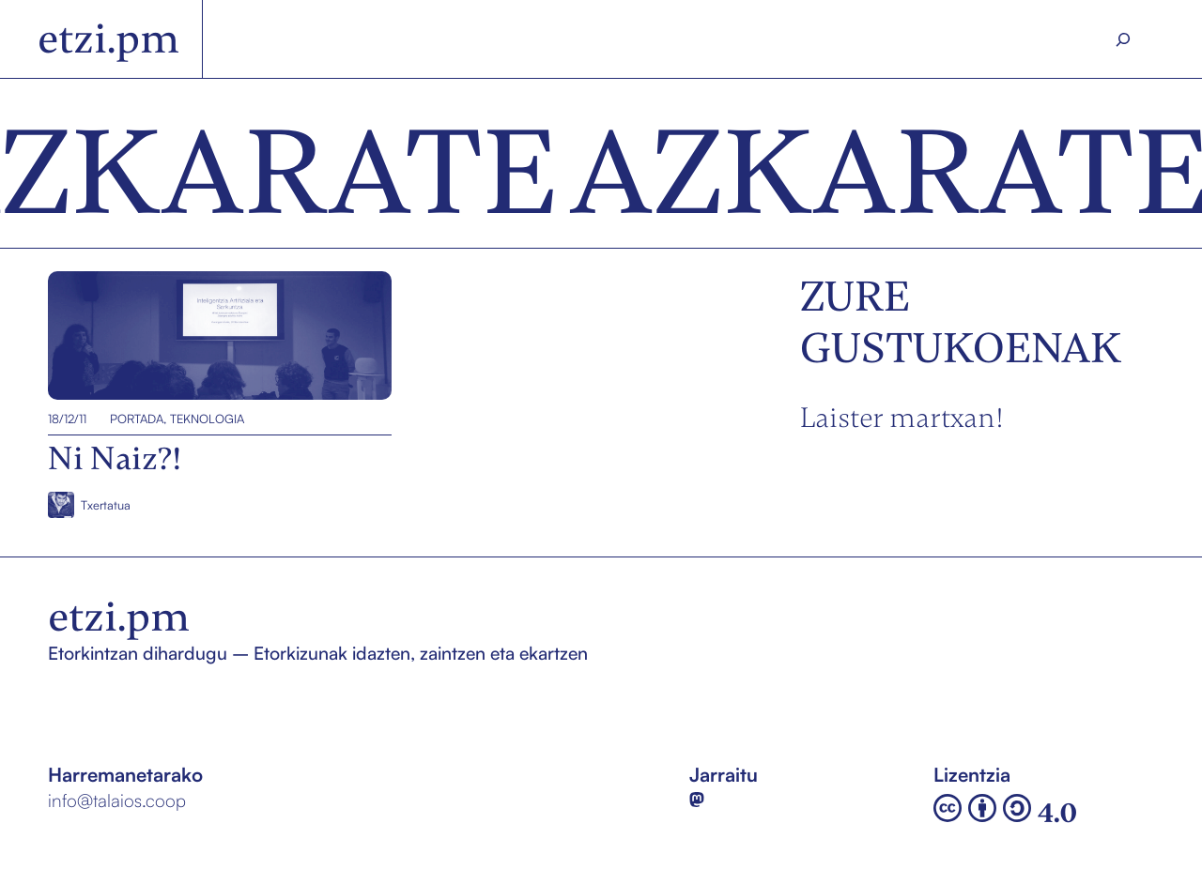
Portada (136, 418)
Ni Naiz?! (86, 336)
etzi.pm (108, 38)
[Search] (1123, 39)
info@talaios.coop (117, 800)
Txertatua (106, 504)
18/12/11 (67, 418)
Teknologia (207, 418)
